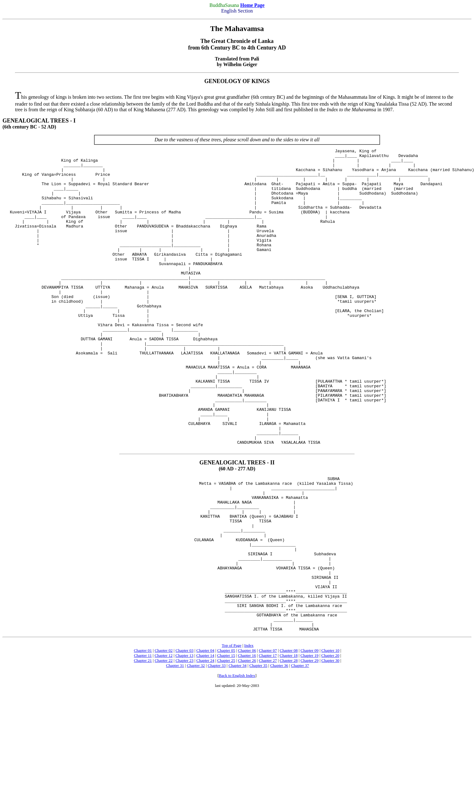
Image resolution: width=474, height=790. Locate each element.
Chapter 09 (309, 741)
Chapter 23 (184, 751)
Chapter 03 (184, 741)
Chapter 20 (330, 746)
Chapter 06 (247, 741)
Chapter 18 (289, 746)
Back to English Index (237, 766)
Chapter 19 (309, 746)
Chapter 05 (226, 741)
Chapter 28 (289, 751)
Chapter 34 (237, 756)
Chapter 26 (247, 751)
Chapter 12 (163, 746)
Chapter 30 (330, 751)
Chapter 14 (205, 746)
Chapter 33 (217, 756)
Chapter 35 (258, 756)
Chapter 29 (309, 751)
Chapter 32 (196, 756)
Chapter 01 (143, 741)
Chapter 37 (300, 756)
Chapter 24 (205, 751)
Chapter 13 (184, 746)
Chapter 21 (143, 751)
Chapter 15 (226, 746)
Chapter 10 (330, 741)
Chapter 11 (143, 746)
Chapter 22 (164, 751)
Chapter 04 (205, 741)
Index (249, 736)
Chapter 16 (247, 746)
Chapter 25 (226, 751)
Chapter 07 (268, 741)
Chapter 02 (164, 741)
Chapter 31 (175, 756)
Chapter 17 (268, 746)
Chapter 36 (279, 756)
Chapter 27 (268, 751)
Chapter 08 (289, 741)
